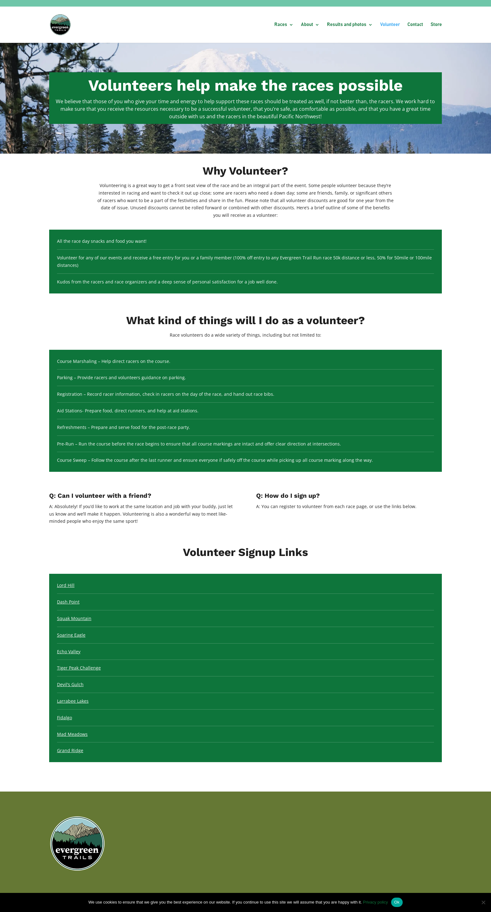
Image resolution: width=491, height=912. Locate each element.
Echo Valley (68, 652)
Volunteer (390, 25)
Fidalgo (64, 718)
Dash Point (68, 602)
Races (280, 25)
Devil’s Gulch (70, 684)
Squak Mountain (74, 618)
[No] (483, 902)
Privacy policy (375, 902)
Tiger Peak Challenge (79, 668)
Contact (415, 25)
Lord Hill (66, 585)
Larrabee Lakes (73, 701)
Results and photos (346, 25)
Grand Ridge (70, 750)
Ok (397, 902)
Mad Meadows (72, 734)
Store (436, 25)
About (307, 25)
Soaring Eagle (71, 635)
